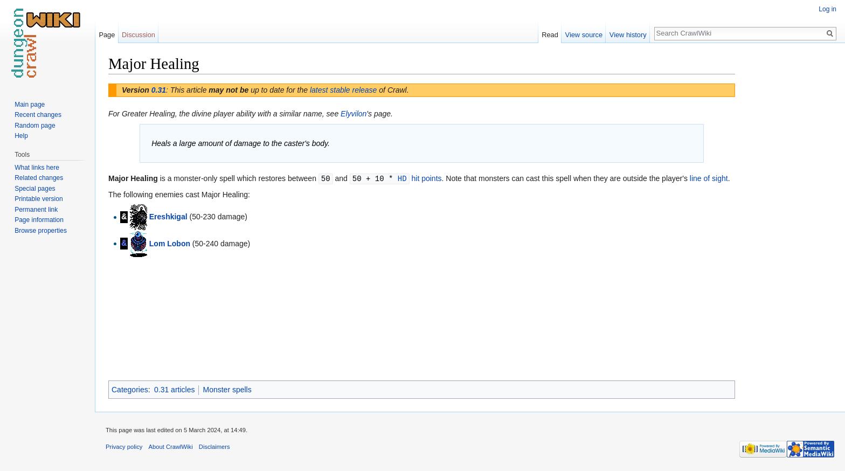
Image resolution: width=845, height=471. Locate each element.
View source (583, 35)
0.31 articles (174, 389)
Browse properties (41, 230)
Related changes (39, 178)
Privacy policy (124, 447)
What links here (37, 167)
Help (21, 136)
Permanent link (36, 209)
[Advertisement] (789, 215)
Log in (827, 9)
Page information (39, 220)
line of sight (709, 178)
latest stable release (343, 90)
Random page (35, 125)
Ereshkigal (168, 216)
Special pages (35, 188)
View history (628, 35)
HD (402, 178)
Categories (130, 389)
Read (550, 35)
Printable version (39, 199)
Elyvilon (353, 113)
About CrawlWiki (171, 447)
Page (107, 35)
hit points (426, 178)
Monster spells (227, 389)
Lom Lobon (169, 242)
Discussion (138, 35)
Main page (30, 104)
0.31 (158, 90)
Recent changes (38, 115)
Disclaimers (214, 447)
